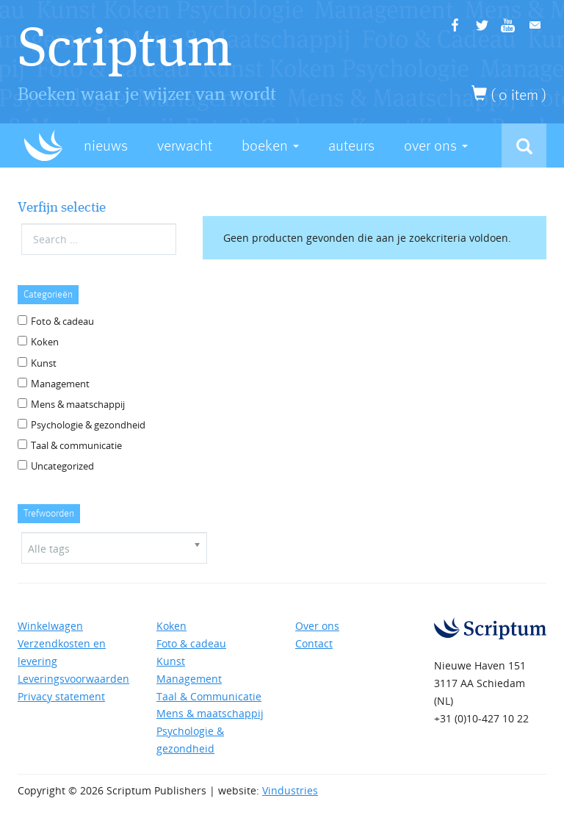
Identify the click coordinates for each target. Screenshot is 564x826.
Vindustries (290, 790)
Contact (314, 643)
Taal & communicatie (76, 445)
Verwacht (184, 146)
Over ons (317, 626)
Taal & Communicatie (208, 696)
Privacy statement (61, 696)
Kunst (44, 363)
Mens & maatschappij (78, 404)
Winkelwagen (50, 626)
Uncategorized (62, 466)
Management (60, 383)
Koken (45, 341)
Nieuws (106, 146)
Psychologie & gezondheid (88, 424)
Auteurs (351, 146)
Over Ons (436, 146)
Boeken (270, 146)
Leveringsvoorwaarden (73, 679)
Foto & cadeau (62, 321)
